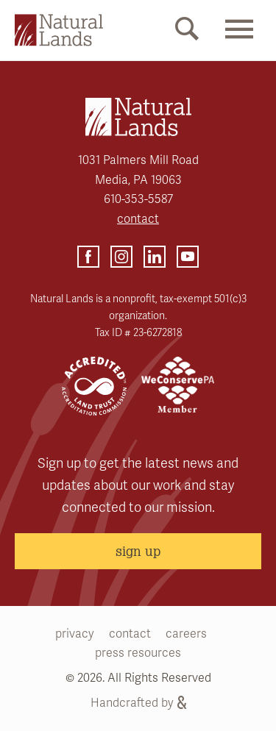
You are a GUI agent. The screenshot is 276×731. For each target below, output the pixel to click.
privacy (74, 634)
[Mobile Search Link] (187, 32)
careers (186, 634)
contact (138, 219)
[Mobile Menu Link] (239, 42)
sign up (138, 551)
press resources (138, 653)
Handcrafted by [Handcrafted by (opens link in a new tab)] (138, 703)
